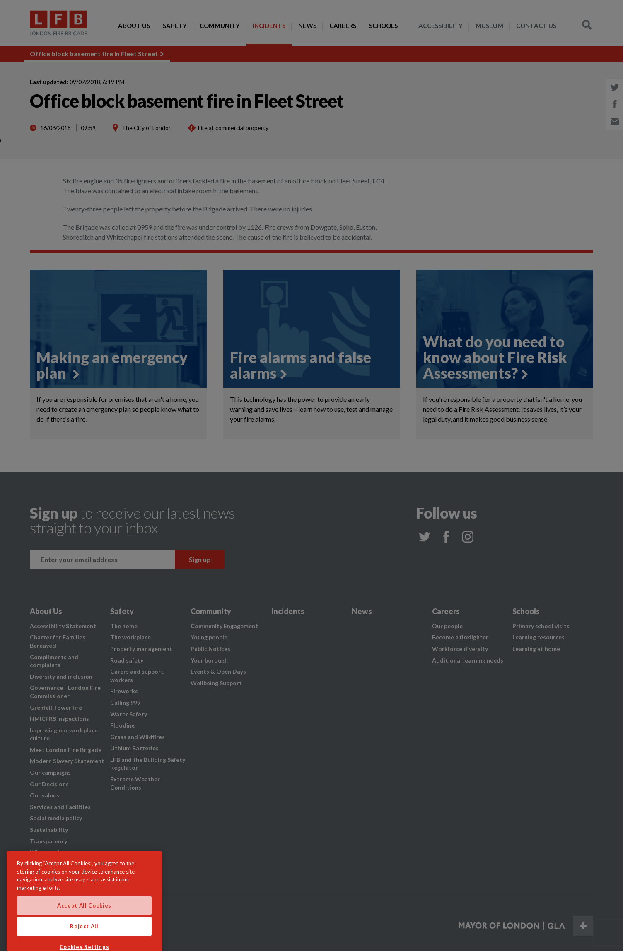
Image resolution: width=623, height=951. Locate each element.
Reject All (84, 941)
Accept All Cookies (84, 920)
